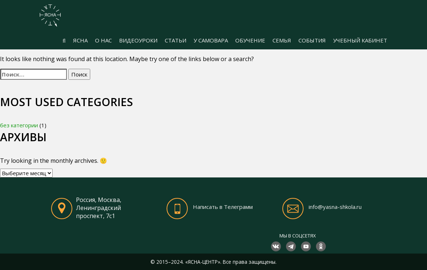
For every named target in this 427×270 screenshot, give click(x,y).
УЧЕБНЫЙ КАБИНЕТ (360, 40)
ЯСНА (80, 40)
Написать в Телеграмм (223, 206)
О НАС (103, 40)
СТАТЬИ (175, 40)
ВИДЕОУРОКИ (138, 40)
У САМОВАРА (211, 40)
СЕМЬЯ (281, 40)
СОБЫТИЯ (312, 40)
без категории (19, 125)
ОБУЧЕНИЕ (250, 40)
